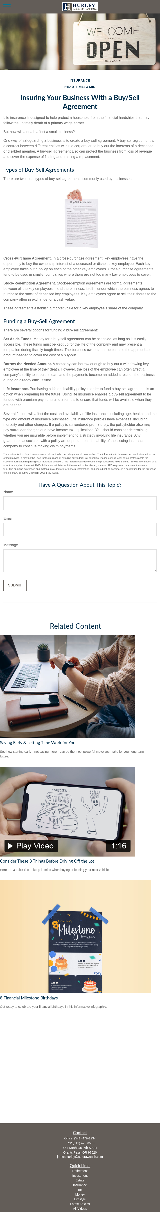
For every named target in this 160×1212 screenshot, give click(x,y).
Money (80, 1194)
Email (7, 518)
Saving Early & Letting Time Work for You (37, 742)
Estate (80, 1180)
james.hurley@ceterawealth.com (80, 1157)
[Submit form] (15, 585)
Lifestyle (80, 1199)
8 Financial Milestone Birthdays (29, 997)
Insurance (80, 1185)
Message (10, 545)
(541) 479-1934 (85, 1138)
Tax (80, 1190)
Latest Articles (80, 1204)
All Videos (80, 1208)
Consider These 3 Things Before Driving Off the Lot (47, 861)
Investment (80, 1175)
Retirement (80, 1171)
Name (8, 492)
